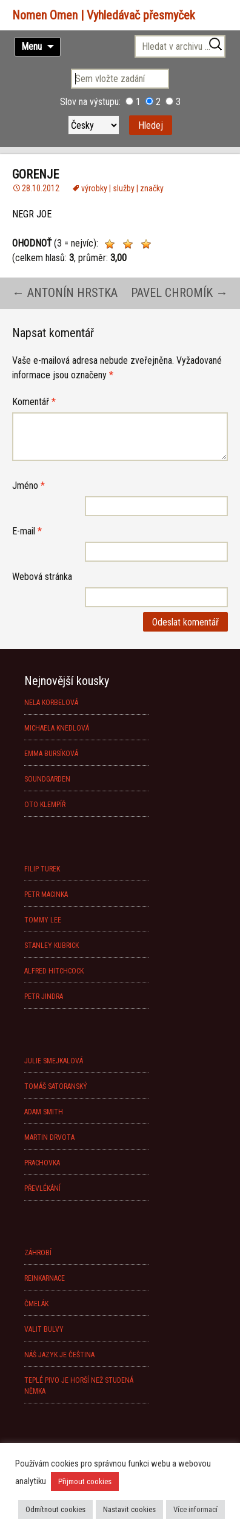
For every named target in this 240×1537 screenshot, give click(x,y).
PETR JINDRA (43, 996)
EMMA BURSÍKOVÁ (51, 753)
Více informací (195, 1509)
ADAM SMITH (43, 1112)
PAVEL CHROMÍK (179, 292)
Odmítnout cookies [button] (55, 1509)
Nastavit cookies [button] (129, 1509)
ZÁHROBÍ (38, 1253)
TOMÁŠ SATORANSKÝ (55, 1086)
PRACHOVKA (42, 1163)
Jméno (28, 485)
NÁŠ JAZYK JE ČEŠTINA (59, 1355)
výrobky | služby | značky (122, 188)
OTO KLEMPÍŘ (44, 804)
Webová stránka (42, 576)
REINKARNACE (44, 1278)
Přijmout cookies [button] (85, 1481)
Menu (31, 46)
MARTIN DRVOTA (49, 1137)
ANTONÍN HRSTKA (65, 292)
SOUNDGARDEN (47, 779)
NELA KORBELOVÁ (51, 702)
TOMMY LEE (42, 920)
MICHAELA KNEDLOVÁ (56, 728)
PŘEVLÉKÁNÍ (42, 1188)
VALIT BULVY (44, 1329)
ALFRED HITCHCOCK (54, 971)
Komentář (34, 401)
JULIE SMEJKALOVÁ (53, 1061)
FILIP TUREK (42, 869)
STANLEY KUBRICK (51, 945)
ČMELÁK (36, 1304)
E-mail (27, 531)
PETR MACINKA (46, 894)
